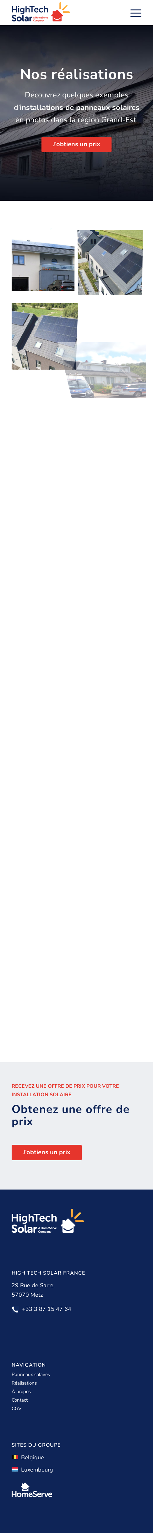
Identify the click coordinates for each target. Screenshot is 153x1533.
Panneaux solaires (31, 1374)
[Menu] (132, 12)
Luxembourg (32, 1470)
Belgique (28, 1457)
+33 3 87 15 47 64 (46, 1309)
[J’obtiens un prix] (76, 144)
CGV (16, 1408)
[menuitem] (132, 12)
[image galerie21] (45, 329)
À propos (21, 1391)
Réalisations (24, 1383)
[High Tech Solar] (64, 12)
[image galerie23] (45, 261)
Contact (20, 1400)
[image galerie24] (112, 261)
